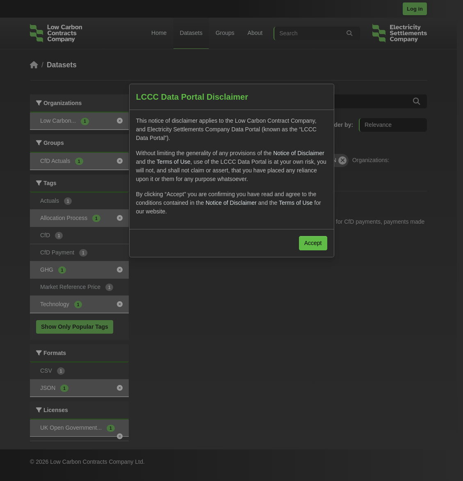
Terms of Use (173, 161)
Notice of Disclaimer (298, 153)
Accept (313, 243)
